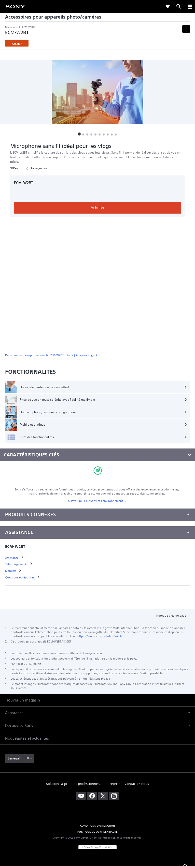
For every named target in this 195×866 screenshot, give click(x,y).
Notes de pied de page (171, 616)
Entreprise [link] (112, 784)
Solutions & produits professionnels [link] (73, 784)
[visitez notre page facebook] (92, 796)
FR (27, 758)
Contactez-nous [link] (137, 784)
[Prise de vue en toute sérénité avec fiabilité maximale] (97, 400)
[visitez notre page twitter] (103, 796)
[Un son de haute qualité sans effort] (97, 387)
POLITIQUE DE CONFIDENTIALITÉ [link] (97, 831)
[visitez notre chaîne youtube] (81, 796)
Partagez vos (36, 168)
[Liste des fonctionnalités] (97, 437)
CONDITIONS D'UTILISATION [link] (97, 825)
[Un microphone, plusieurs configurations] (97, 412)
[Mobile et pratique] (97, 425)
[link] (15, 6)
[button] (79, 134)
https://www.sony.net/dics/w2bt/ (99, 636)
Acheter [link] (17, 44)
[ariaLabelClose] (189, 6)
